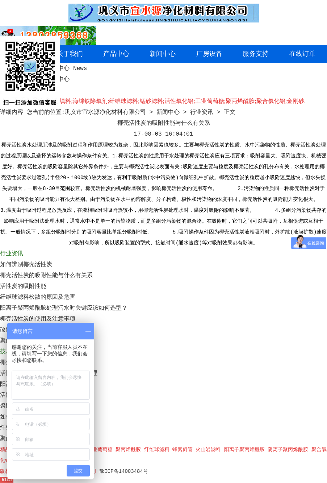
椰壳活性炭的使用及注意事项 (37, 319)
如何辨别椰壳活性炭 (26, 264)
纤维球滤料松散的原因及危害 (37, 297)
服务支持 (256, 54)
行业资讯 (201, 112)
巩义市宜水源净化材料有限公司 (105, 112)
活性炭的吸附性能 (23, 286)
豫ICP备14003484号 (123, 471)
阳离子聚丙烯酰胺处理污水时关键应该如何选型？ (63, 308)
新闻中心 (163, 54)
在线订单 (302, 54)
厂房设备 (209, 54)
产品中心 (116, 54)
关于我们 (70, 54)
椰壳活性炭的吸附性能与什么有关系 (46, 275)
